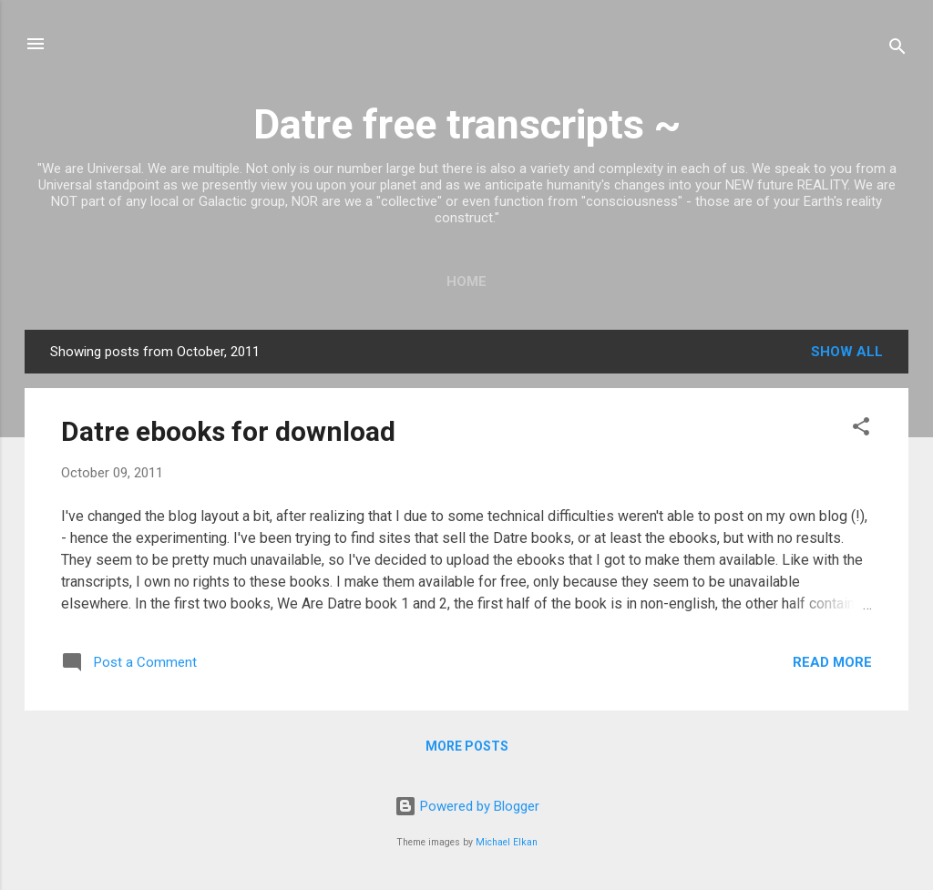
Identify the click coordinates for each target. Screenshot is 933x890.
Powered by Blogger (467, 806)
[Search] (897, 49)
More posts (466, 746)
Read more (832, 662)
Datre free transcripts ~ (467, 124)
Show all (847, 351)
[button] (861, 429)
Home (466, 281)
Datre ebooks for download (228, 431)
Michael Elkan (507, 842)
